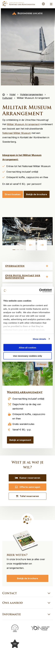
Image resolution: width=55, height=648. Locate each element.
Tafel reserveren (27, 496)
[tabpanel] (27, 231)
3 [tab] (21, 251)
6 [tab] (33, 251)
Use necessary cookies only (27, 355)
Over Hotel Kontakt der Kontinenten (22, 277)
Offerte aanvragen (27, 487)
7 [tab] (37, 251)
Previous (31, 245)
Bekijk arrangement (20, 440)
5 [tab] (29, 251)
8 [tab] (41, 251)
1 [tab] (14, 251)
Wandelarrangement (25, 392)
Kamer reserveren (27, 477)
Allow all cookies (27, 347)
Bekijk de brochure (36, 194)
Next (42, 245)
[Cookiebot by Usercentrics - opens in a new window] (39, 290)
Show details (39, 339)
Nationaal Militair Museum (16, 133)
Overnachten (15, 266)
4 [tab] (25, 251)
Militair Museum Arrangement (23, 124)
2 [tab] (17, 251)
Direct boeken (12, 194)
